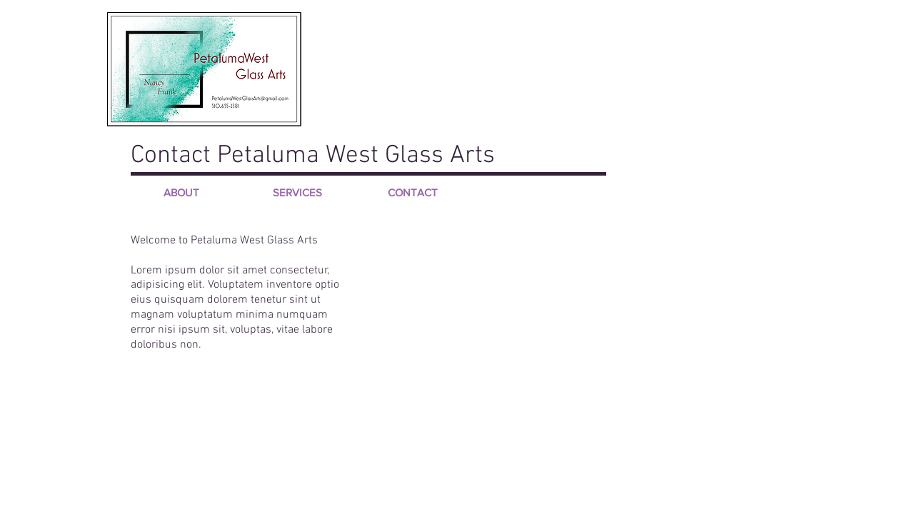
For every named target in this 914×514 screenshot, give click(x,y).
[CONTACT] (412, 192)
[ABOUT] (181, 192)
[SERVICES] (297, 192)
